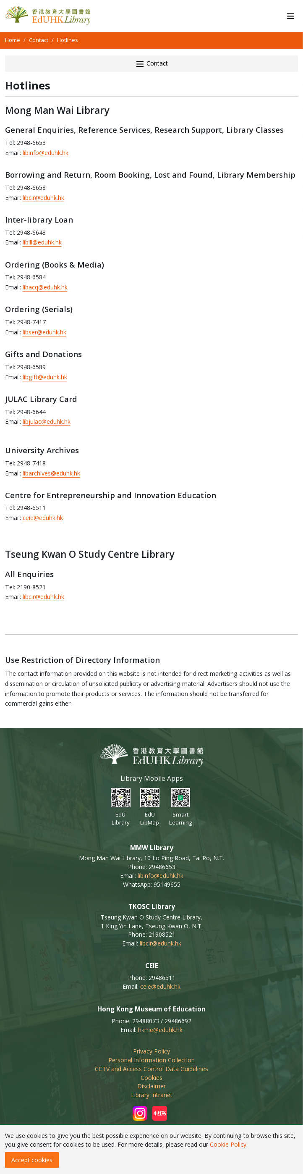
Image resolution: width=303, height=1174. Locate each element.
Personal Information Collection (151, 1060)
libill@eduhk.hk (42, 242)
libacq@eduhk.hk (45, 287)
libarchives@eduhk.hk (51, 473)
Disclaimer (151, 1086)
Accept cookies (31, 1160)
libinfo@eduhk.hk (45, 153)
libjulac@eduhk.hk (47, 421)
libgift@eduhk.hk (45, 377)
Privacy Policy (151, 1051)
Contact (38, 40)
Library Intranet (151, 1095)
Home (12, 40)
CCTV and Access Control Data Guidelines (151, 1069)
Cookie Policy (228, 1144)
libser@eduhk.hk (44, 332)
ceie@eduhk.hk (43, 518)
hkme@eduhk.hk (160, 1030)
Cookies (151, 1078)
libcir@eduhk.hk (43, 198)
